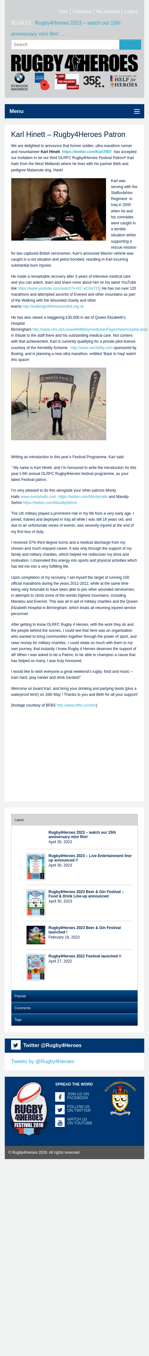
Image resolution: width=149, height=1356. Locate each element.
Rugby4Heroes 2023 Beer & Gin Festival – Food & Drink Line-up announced (86, 894)
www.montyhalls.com (38, 496)
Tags (18, 1019)
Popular (20, 996)
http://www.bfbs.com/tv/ (76, 705)
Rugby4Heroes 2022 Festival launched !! (85, 956)
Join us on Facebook (78, 1096)
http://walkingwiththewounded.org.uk (53, 306)
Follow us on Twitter (79, 1108)
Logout (131, 11)
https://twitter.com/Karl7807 (87, 152)
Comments (23, 1008)
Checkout (82, 11)
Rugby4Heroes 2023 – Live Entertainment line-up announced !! (90, 858)
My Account (107, 11)
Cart (63, 11)
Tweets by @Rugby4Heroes (42, 1061)
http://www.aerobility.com (92, 348)
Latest (19, 820)
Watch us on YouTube (79, 1121)
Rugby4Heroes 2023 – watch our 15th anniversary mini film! (82, 834)
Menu (16, 111)
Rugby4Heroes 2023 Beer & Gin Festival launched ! (85, 930)
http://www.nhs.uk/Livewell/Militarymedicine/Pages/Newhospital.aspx (90, 329)
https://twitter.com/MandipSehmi (50, 502)
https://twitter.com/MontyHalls (83, 496)
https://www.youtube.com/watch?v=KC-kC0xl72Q (59, 288)
